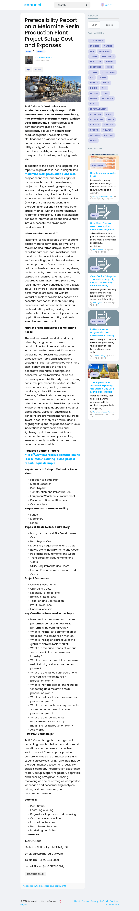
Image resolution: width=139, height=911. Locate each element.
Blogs (28, 51)
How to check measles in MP (103, 175)
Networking (96, 119)
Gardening (107, 98)
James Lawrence (43, 57)
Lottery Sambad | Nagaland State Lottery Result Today (102, 332)
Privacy (95, 901)
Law (92, 51)
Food (105, 93)
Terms (85, 901)
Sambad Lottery (98, 356)
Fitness (94, 93)
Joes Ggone (97, 302)
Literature (95, 114)
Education (95, 61)
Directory (114, 904)
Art (92, 77)
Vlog (109, 67)
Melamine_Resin (35, 874)
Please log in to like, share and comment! (44, 885)
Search (109, 25)
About (77, 901)
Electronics (108, 72)
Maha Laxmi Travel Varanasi (103, 412)
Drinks (93, 88)
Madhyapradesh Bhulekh (102, 196)
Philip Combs (97, 249)
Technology (96, 40)
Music (109, 114)
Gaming (110, 61)
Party (111, 119)
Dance (105, 82)
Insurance (104, 51)
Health (93, 103)
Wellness (95, 135)
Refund (104, 901)
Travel (93, 56)
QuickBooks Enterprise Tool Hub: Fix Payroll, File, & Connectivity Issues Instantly (103, 281)
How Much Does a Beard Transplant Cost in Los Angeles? (102, 226)
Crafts (94, 82)
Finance (108, 46)
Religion (94, 124)
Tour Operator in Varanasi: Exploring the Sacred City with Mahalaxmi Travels (102, 387)
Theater (107, 130)
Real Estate (108, 56)
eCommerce (96, 67)
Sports (94, 130)
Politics (108, 135)
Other (93, 140)
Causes (102, 77)
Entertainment (98, 109)
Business (40, 51)
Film (104, 88)
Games (93, 98)
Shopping (109, 124)
